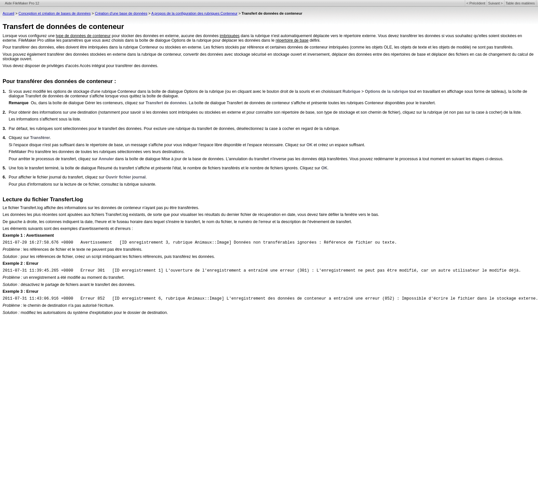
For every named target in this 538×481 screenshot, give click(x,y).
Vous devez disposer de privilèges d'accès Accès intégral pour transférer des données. (80, 66)
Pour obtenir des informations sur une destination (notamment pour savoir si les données (89, 112)
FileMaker (18, 151)
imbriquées (230, 36)
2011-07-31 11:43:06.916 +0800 (38, 298)
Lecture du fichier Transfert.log (43, 199)
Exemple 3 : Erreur (20, 291)
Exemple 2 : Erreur (20, 263)
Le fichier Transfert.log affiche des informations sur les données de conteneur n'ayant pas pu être (90, 207)
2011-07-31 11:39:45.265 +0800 (38, 270)
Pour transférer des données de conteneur (58, 81)
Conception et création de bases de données (55, 13)
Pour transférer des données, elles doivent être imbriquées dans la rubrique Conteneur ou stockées (92, 47)
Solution (10, 256)
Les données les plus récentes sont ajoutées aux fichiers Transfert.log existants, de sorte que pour (91, 214)
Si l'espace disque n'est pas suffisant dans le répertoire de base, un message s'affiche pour (91, 145)
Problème (11, 249)
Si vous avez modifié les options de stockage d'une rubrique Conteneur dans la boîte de (88, 91)
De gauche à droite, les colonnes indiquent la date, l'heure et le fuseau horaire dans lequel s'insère (92, 221)
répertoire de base (292, 40)
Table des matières (520, 3)
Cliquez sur (19, 137)
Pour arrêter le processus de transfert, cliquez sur (54, 159)
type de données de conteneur (83, 36)
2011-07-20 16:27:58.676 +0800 (38, 242)
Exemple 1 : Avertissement (28, 235)
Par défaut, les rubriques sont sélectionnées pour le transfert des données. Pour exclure (88, 128)
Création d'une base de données (121, 13)
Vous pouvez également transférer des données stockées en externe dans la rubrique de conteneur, (93, 54)
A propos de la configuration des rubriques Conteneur (194, 13)
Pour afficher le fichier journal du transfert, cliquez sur (57, 177)
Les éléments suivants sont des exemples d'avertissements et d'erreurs (67, 228)
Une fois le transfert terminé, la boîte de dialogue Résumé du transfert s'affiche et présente (90, 168)
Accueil (8, 13)
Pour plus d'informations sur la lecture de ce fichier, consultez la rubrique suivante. (82, 184)
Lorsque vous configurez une (29, 36)
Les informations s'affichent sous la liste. (45, 119)
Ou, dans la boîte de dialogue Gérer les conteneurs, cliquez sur (88, 103)
